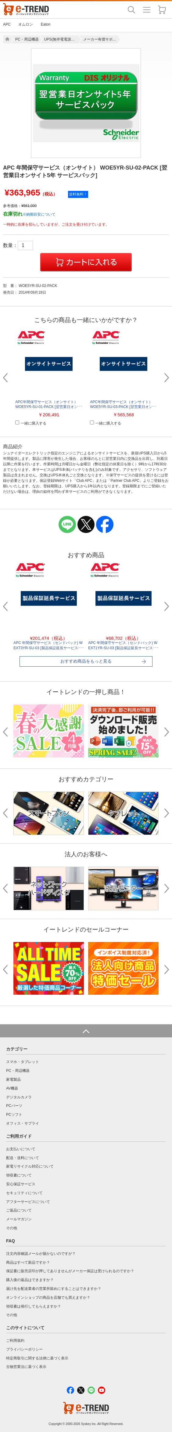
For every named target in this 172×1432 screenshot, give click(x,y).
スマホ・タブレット (22, 1062)
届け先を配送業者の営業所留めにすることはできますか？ (53, 1289)
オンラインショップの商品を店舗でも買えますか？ (48, 1297)
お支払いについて (20, 1149)
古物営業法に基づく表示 (26, 1367)
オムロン (25, 24)
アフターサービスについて (28, 1202)
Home (6, 39)
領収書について (19, 1175)
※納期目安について (39, 214)
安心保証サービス (20, 1184)
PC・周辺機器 (27, 39)
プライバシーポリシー (24, 1349)
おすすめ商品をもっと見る (86, 661)
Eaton (45, 24)
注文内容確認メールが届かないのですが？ (41, 1253)
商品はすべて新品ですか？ (28, 1262)
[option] (86, 103)
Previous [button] (7, 378)
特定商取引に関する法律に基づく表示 (37, 1358)
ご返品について (19, 1210)
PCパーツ (14, 1106)
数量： (18, 245)
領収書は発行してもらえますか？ (33, 1306)
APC (7, 24)
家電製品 (13, 1079)
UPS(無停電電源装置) (61, 39)
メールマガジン (19, 1219)
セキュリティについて (24, 1193)
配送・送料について (22, 1158)
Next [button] (164, 378)
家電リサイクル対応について (30, 1166)
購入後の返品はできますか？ (30, 1280)
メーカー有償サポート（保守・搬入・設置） (100, 39)
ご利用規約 (15, 1340)
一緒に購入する (30, 423)
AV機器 (12, 1088)
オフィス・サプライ (22, 1123)
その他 (11, 1228)
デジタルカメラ (19, 1097)
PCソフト (14, 1114)
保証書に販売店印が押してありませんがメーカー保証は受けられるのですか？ (70, 1271)
